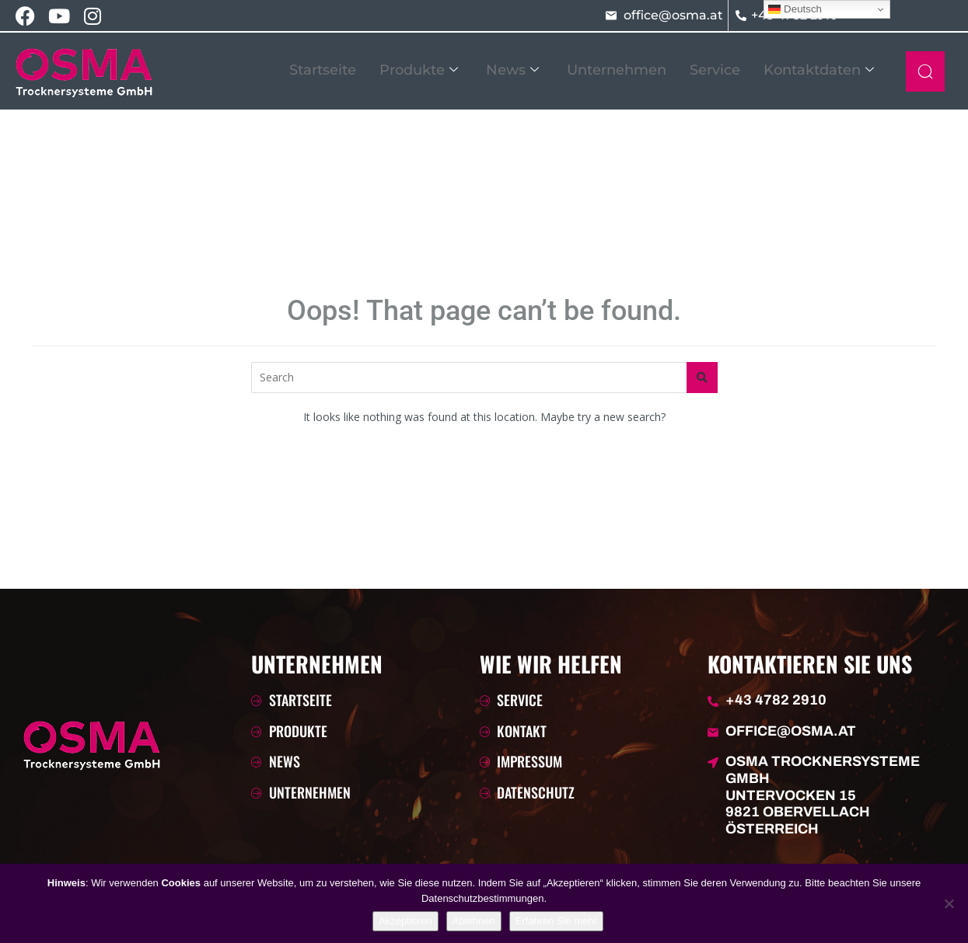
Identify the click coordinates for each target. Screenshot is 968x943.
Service (715, 69)
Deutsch (795, 9)
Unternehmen (616, 69)
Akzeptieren (405, 921)
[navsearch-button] (925, 71)
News (512, 69)
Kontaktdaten (819, 69)
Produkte (418, 69)
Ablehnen (474, 921)
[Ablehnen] (948, 903)
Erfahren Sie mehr (556, 921)
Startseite (322, 69)
